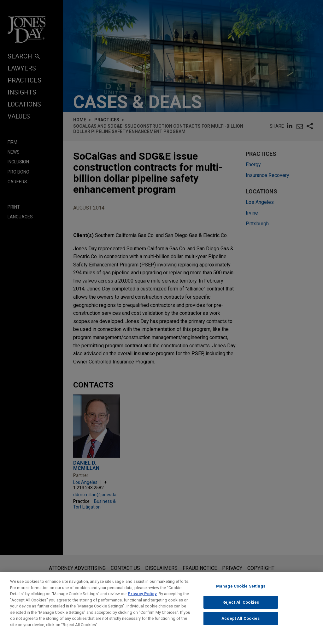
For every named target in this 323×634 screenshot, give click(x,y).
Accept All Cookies (240, 623)
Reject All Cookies (240, 607)
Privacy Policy (142, 598)
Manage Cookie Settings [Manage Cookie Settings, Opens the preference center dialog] (240, 590)
